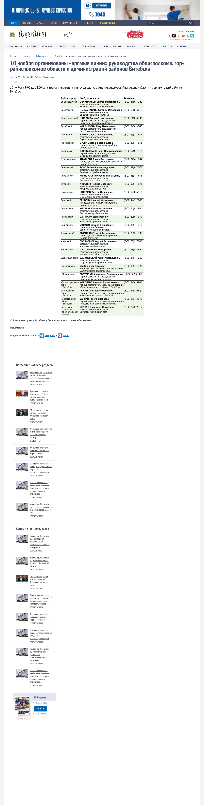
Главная (13, 56)
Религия (104, 46)
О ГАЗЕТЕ (41, 23)
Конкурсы (167, 46)
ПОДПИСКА (27, 23)
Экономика (47, 46)
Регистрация (189, 31)
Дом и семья (132, 46)
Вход (181, 31)
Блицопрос (182, 46)
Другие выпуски (39, 713)
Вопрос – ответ (151, 46)
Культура (62, 46)
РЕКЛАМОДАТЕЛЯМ (70, 23)
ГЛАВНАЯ (13, 23)
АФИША (54, 23)
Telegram (47, 335)
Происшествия (88, 46)
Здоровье (117, 46)
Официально (16, 46)
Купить (40, 708)
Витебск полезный (106, 23)
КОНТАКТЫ (88, 23)
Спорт (73, 46)
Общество (31, 46)
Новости (27, 56)
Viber (63, 335)
